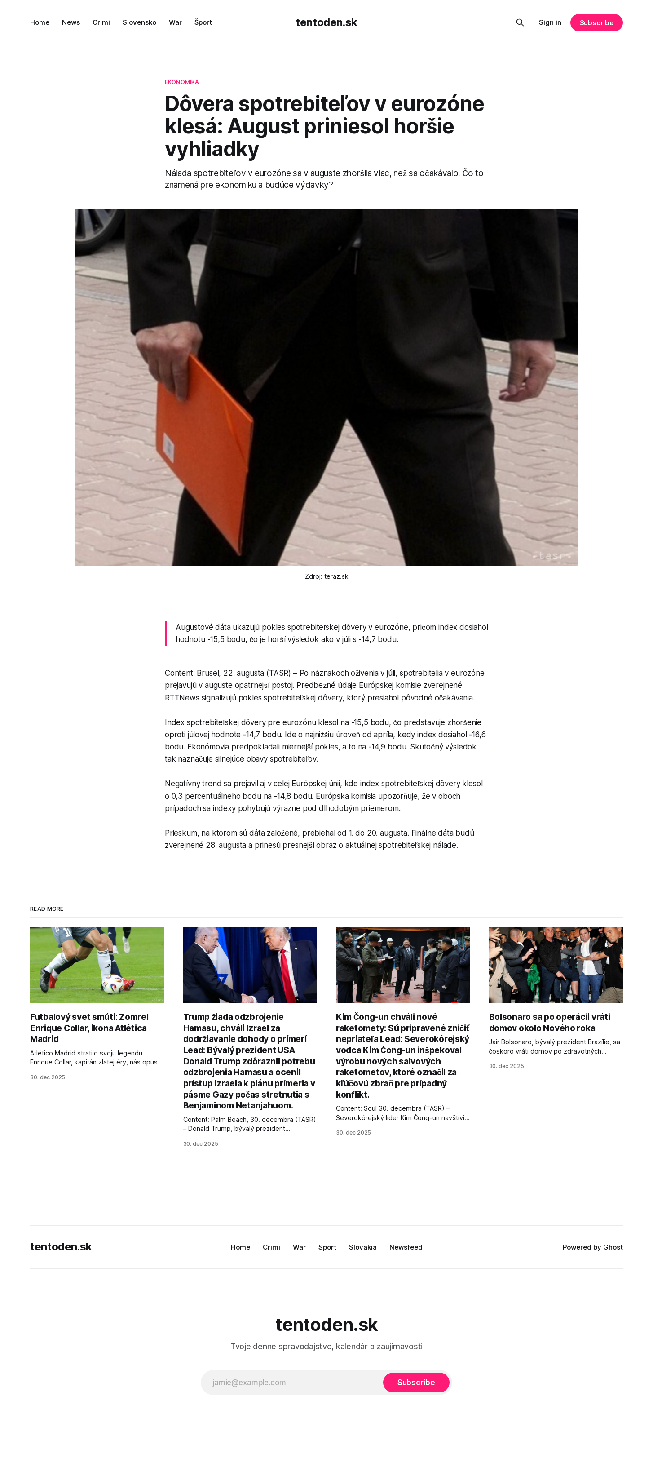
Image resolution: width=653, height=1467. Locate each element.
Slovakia (363, 1247)
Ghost (613, 1247)
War (175, 22)
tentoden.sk (326, 22)
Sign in (550, 22)
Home (39, 22)
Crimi (101, 22)
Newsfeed (406, 1247)
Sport (327, 1247)
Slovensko (139, 22)
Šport (203, 22)
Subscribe (596, 22)
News (71, 22)
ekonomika (182, 81)
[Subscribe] (416, 1382)
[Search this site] (520, 22)
